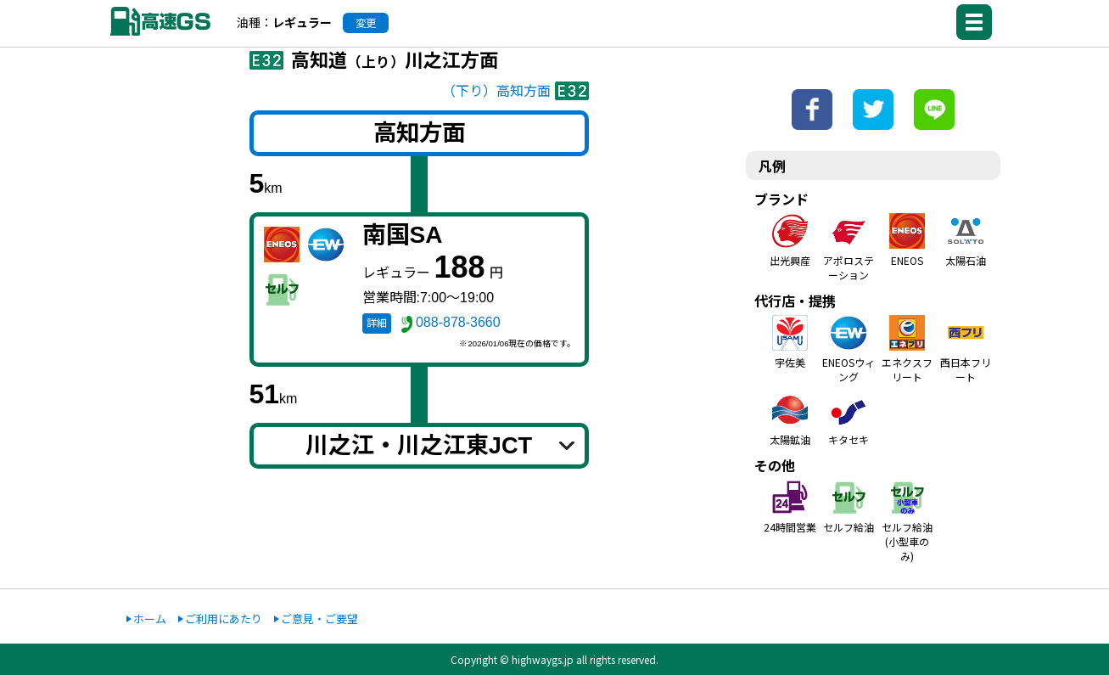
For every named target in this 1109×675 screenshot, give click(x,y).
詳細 (377, 323)
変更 (366, 23)
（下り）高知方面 (496, 91)
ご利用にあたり (223, 618)
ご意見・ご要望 (319, 618)
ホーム (149, 618)
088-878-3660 (458, 322)
